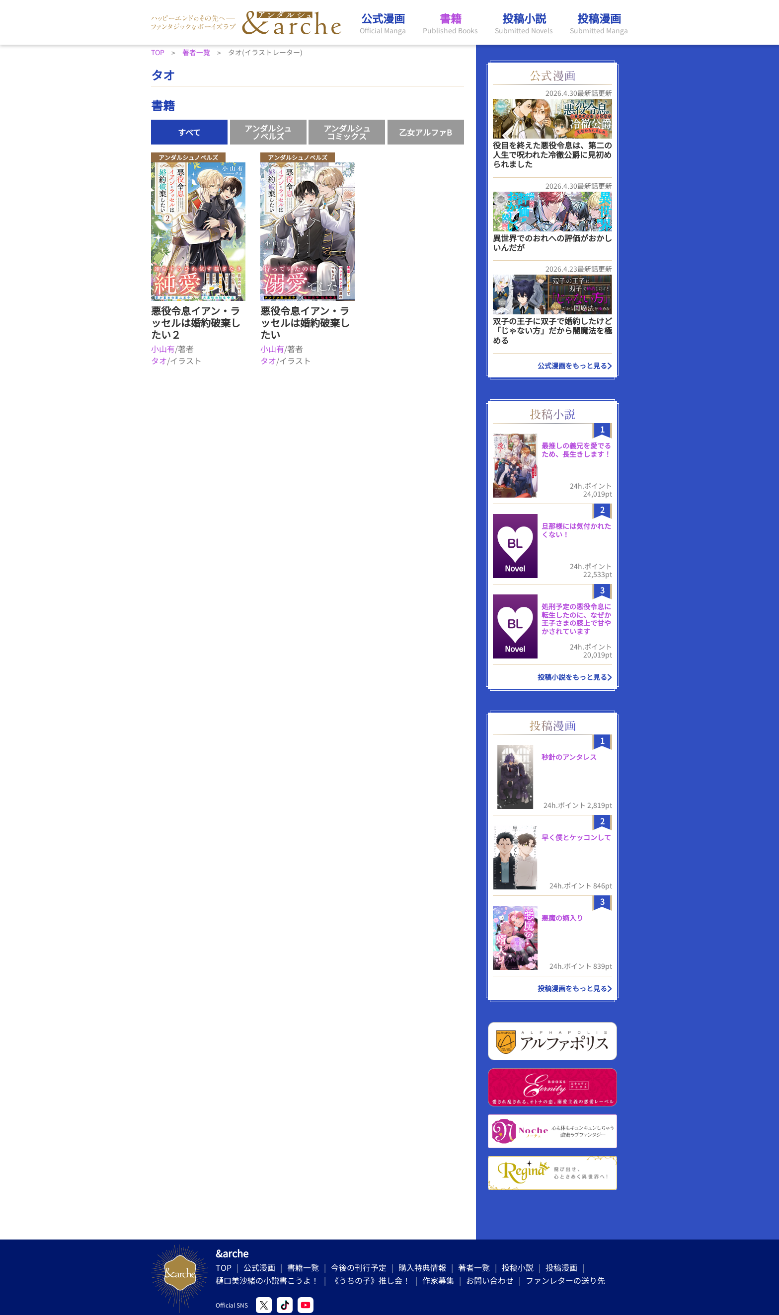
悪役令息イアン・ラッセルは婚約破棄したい (305, 322)
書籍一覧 (303, 1267)
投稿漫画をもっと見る (572, 988)
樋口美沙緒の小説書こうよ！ (267, 1280)
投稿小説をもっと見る (572, 677)
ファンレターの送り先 (565, 1280)
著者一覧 (474, 1267)
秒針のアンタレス (569, 757)
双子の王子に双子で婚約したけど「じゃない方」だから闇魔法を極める (552, 330)
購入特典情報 (422, 1267)
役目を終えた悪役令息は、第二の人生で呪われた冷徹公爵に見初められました (552, 154)
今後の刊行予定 (359, 1267)
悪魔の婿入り (562, 918)
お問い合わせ (490, 1280)
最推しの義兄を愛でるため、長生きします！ (576, 449)
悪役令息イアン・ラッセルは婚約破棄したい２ (195, 322)
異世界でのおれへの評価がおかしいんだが (552, 242)
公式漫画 (259, 1267)
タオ (159, 360)
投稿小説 (518, 1267)
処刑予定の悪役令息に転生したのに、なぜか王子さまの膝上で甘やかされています (576, 618)
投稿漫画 (561, 1267)
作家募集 (438, 1280)
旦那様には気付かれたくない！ (576, 530)
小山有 (163, 349)
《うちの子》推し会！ (370, 1280)
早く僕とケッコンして (576, 837)
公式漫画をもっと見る (572, 365)
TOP (224, 1267)
